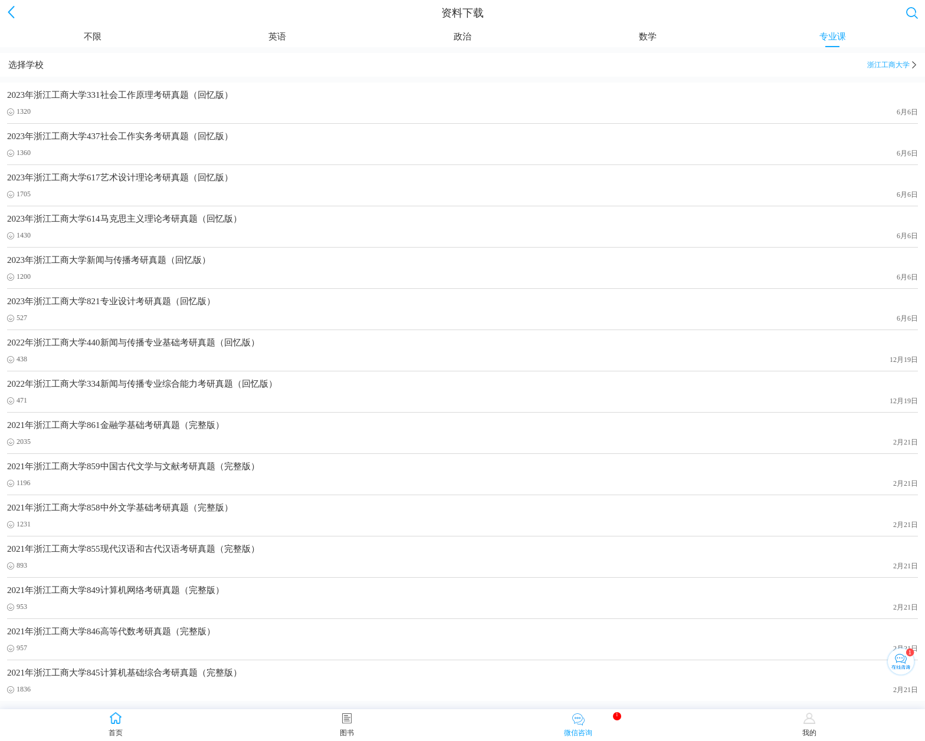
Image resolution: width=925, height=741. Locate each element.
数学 (648, 39)
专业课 (832, 39)
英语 (277, 39)
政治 (462, 39)
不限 (92, 39)
